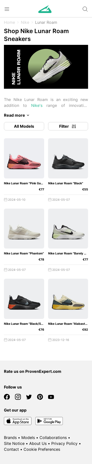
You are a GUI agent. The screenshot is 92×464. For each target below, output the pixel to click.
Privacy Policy (64, 443)
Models (28, 437)
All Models (24, 126)
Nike (25, 22)
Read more (17, 115)
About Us (38, 443)
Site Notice (14, 443)
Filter (68, 126)
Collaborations (53, 437)
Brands (10, 437)
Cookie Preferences (42, 449)
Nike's (36, 105)
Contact (11, 449)
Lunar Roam (46, 22)
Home (9, 22)
